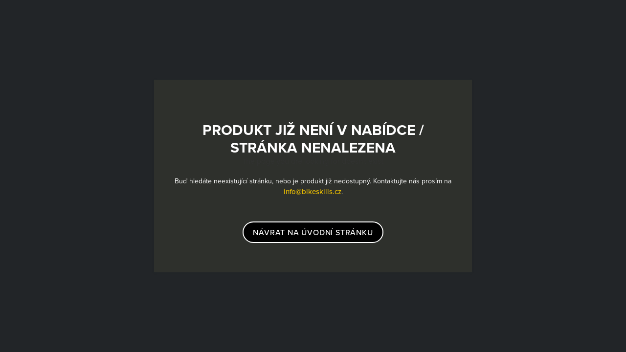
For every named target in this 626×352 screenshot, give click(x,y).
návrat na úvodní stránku (313, 232)
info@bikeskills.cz (312, 191)
